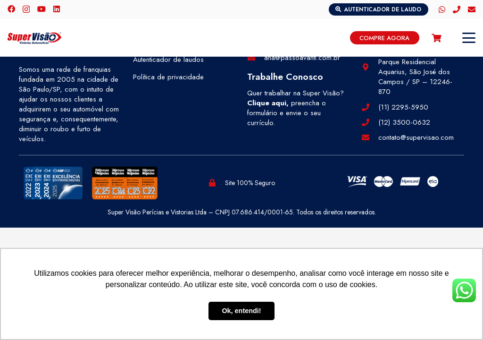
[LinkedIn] (56, 9)
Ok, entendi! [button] (241, 310)
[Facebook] (11, 9)
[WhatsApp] (442, 9)
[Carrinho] (436, 38)
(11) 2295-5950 (403, 107)
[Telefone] (456, 9)
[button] (469, 37)
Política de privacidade (168, 77)
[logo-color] (34, 38)
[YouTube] (41, 9)
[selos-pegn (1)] (124, 183)
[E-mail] (471, 9)
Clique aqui (266, 103)
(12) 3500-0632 (404, 122)
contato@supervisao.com (416, 137)
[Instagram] (26, 9)
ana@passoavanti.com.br (302, 57)
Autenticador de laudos (168, 59)
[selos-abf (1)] (53, 183)
